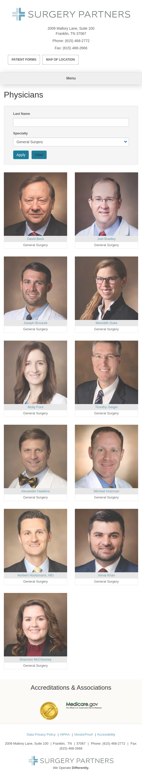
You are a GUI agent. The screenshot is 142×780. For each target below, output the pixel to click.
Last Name (21, 114)
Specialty (20, 133)
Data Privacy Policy (41, 734)
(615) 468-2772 (77, 41)
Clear (39, 155)
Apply (20, 155)
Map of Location (60, 59)
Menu (71, 78)
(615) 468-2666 (75, 48)
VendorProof (83, 734)
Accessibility (106, 734)
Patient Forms (24, 59)
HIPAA (65, 734)
